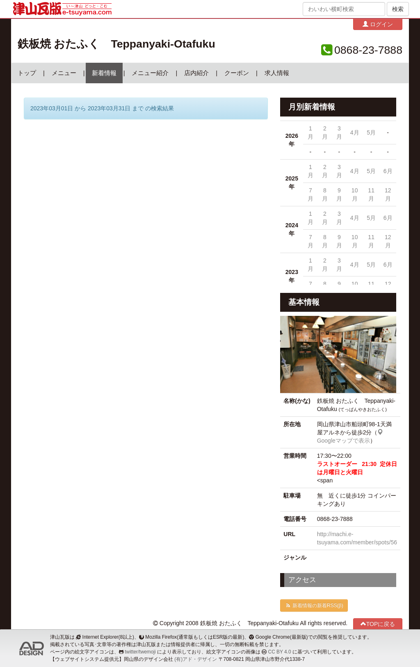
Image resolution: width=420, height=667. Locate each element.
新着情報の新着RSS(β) (314, 605)
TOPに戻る (378, 623)
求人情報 (277, 73)
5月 (371, 132)
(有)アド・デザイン (195, 659)
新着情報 (104, 73)
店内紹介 (196, 73)
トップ (27, 73)
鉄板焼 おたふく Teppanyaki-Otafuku (116, 44)
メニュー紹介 (150, 73)
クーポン (236, 73)
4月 (354, 132)
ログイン (378, 24)
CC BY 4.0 (279, 652)
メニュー (64, 73)
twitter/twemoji (140, 652)
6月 (388, 171)
